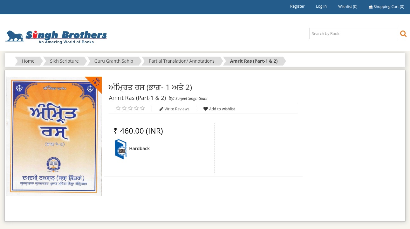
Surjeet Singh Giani (191, 98)
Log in (321, 6)
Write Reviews (177, 109)
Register (297, 6)
